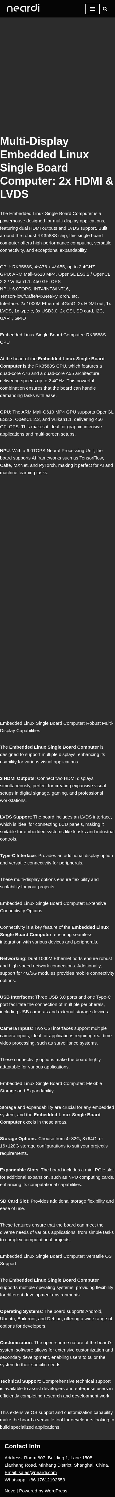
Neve (10, 1490)
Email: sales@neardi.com (31, 1472)
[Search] (105, 8)
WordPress (56, 1490)
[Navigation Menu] (92, 9)
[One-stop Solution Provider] (23, 8)
